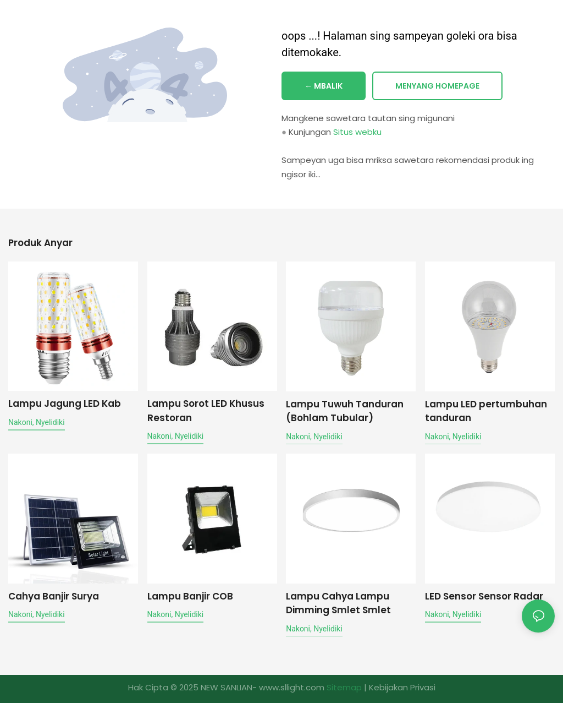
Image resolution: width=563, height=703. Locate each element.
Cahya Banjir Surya (53, 595)
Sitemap (344, 687)
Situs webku (357, 132)
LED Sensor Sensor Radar (484, 595)
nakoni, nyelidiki (36, 421)
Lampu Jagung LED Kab (64, 403)
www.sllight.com (291, 687)
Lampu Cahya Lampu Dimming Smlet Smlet (338, 603)
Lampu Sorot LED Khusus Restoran (205, 410)
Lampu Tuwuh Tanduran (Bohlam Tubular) (345, 410)
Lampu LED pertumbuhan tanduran (486, 410)
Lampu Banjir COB (190, 595)
